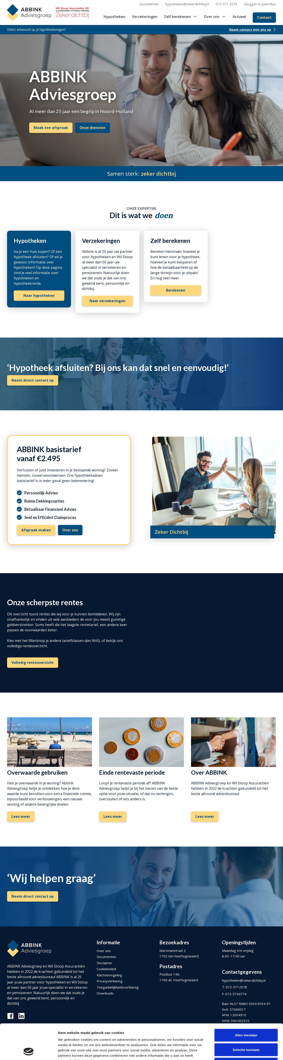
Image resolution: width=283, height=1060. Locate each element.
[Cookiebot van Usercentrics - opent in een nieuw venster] (28, 1051)
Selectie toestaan (246, 1016)
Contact (264, 17)
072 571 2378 (226, 4)
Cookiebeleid (106, 969)
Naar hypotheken (39, 295)
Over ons (104, 951)
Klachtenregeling (109, 975)
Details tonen (238, 1051)
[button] (180, 16)
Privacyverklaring (109, 981)
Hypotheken (114, 16)
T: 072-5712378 (234, 987)
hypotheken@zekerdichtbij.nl (187, 4)
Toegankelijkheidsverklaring (118, 987)
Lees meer (20, 816)
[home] (48, 12)
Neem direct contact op (32, 380)
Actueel (239, 16)
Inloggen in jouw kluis (260, 4)
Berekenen (175, 290)
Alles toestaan (246, 1002)
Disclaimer (104, 963)
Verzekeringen (144, 16)
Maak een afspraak (51, 127)
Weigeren (246, 1031)
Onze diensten (92, 127)
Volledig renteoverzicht (32, 662)
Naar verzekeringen (107, 300)
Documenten (149, 4)
